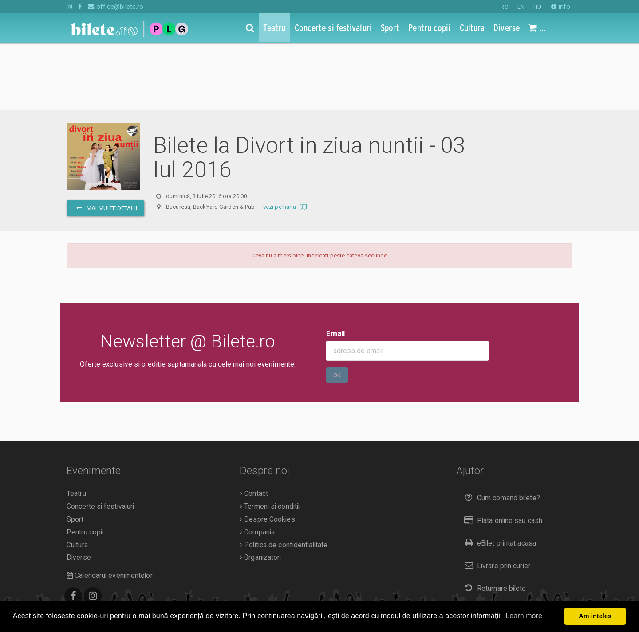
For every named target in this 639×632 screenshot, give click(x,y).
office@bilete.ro (115, 6)
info (560, 6)
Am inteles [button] (595, 616)
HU (537, 7)
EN (521, 7)
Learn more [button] (523, 616)
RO (504, 7)
